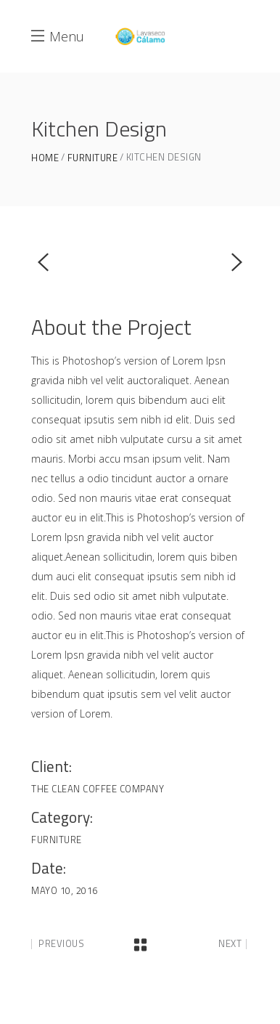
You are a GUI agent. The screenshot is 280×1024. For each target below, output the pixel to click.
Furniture (92, 158)
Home (45, 158)
